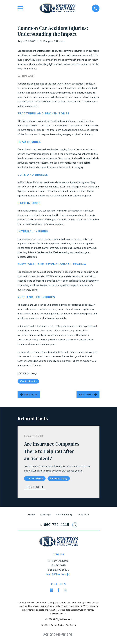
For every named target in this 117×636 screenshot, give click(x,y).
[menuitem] (45, 625)
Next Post (88, 394)
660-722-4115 (56, 525)
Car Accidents (28, 381)
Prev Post (29, 394)
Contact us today (27, 373)
